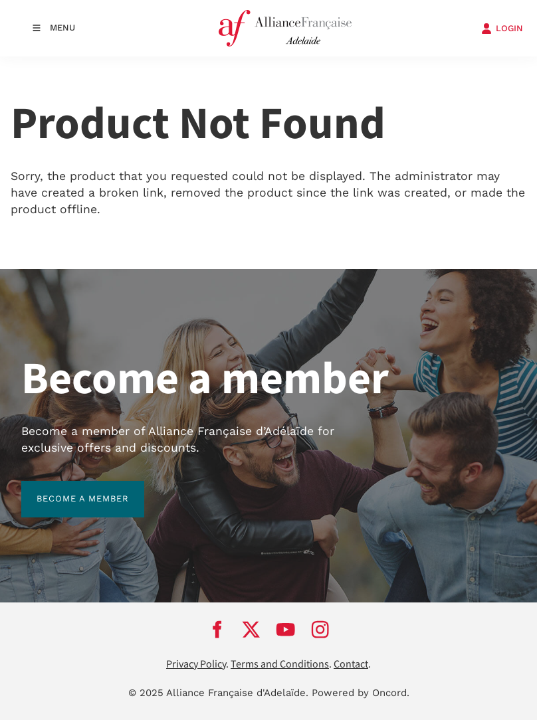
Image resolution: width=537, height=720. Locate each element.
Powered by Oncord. (360, 693)
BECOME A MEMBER (67, 489)
